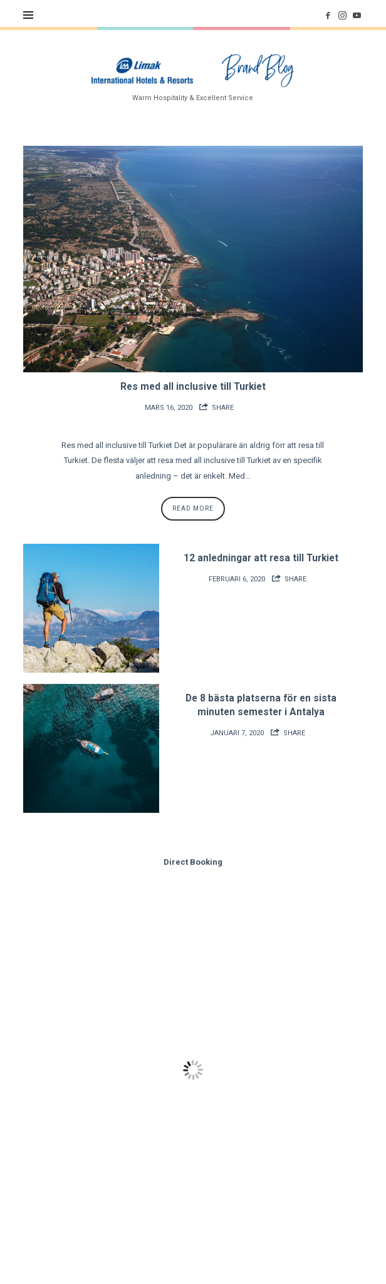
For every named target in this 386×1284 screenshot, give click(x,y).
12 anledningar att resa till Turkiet (261, 558)
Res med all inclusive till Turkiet (193, 386)
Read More (193, 508)
